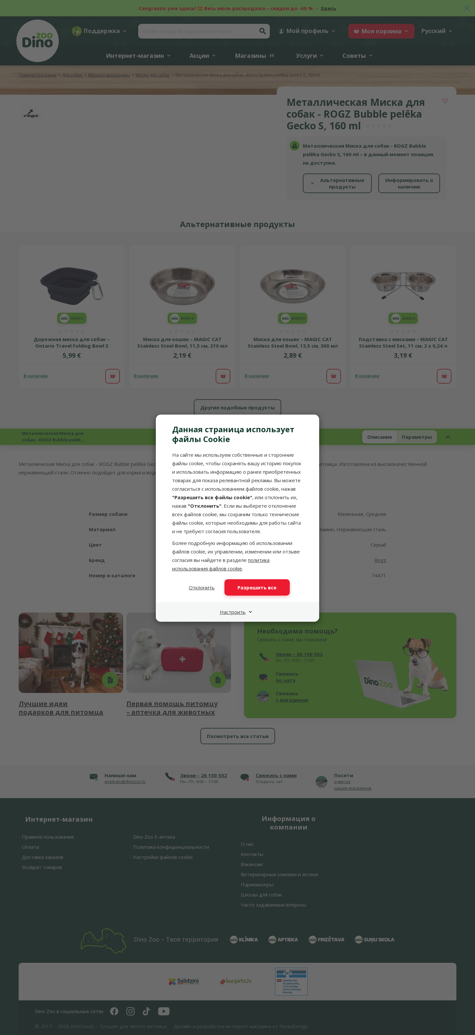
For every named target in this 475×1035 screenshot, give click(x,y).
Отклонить (202, 587)
